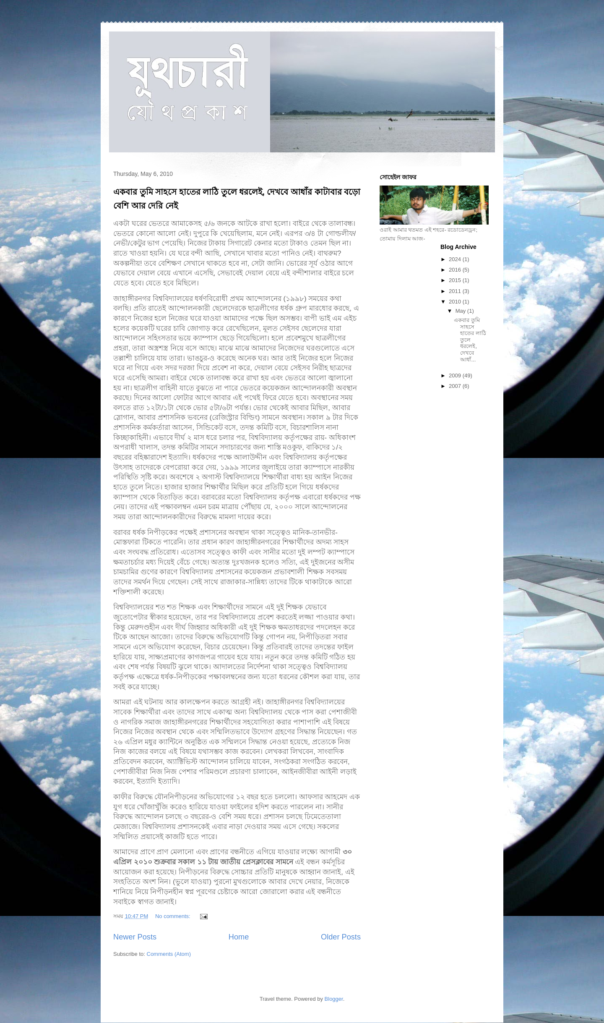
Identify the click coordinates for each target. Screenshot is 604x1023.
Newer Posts (134, 937)
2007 (456, 386)
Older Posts (341, 937)
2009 (456, 375)
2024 (456, 259)
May (461, 311)
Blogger (334, 999)
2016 (456, 270)
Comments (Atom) (169, 954)
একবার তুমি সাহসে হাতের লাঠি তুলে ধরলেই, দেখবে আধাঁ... (470, 340)
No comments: (173, 916)
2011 (456, 291)
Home (239, 937)
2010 (456, 301)
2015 (456, 280)
